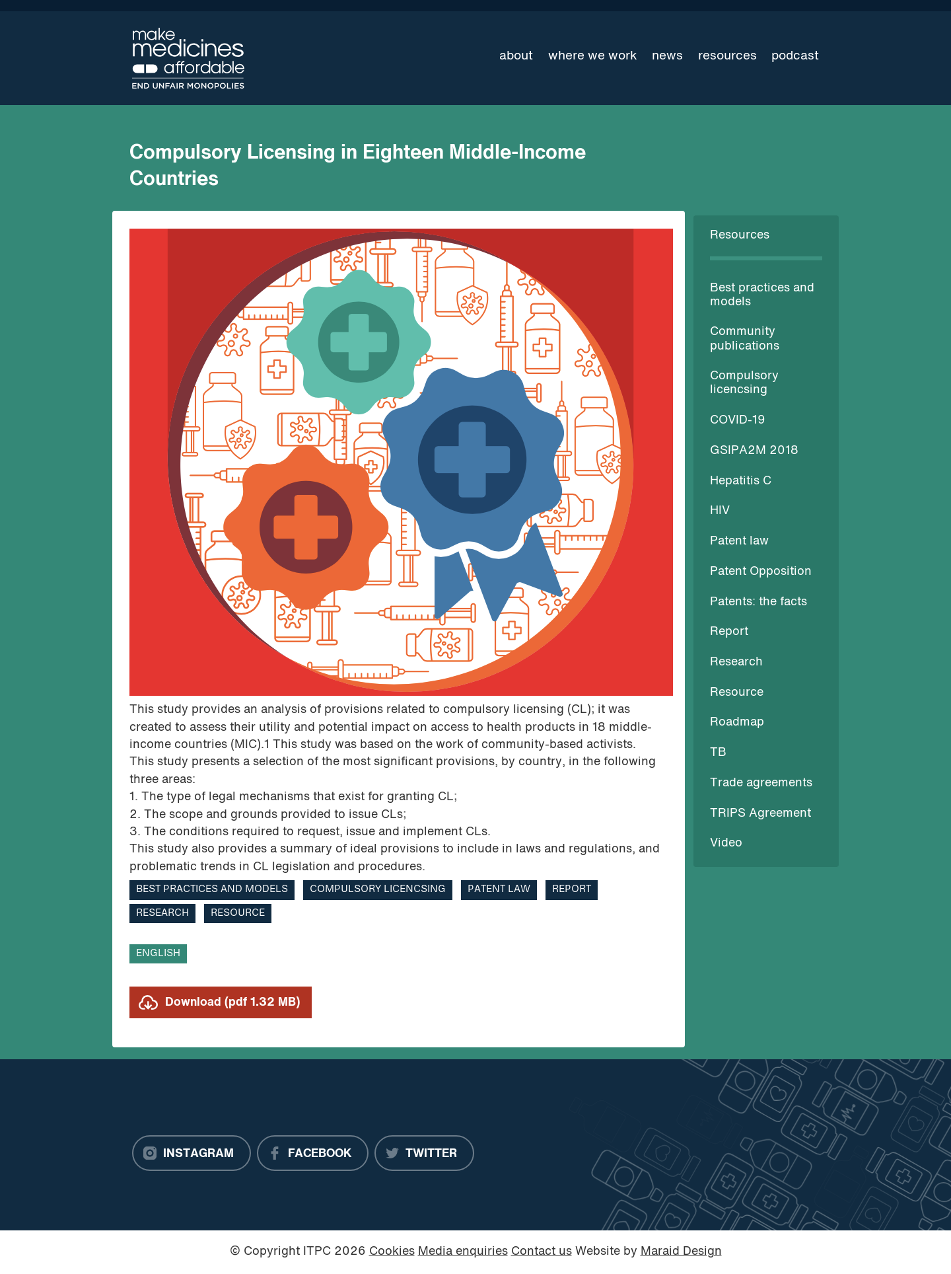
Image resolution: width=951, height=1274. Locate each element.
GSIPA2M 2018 (754, 451)
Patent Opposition (761, 572)
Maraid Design (681, 1251)
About (516, 56)
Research (736, 662)
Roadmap (737, 722)
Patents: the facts (758, 602)
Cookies (392, 1251)
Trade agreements (761, 783)
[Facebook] (313, 1153)
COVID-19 (737, 420)
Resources (727, 56)
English (158, 954)
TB (718, 753)
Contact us (541, 1251)
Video (726, 843)
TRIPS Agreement (760, 813)
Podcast (795, 56)
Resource (736, 692)
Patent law (739, 541)
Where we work (592, 56)
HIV (720, 511)
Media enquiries (463, 1251)
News (667, 56)
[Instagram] (191, 1153)
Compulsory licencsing (378, 889)
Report (729, 632)
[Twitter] (424, 1153)
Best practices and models (212, 889)
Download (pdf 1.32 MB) (232, 1002)
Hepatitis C (740, 481)
